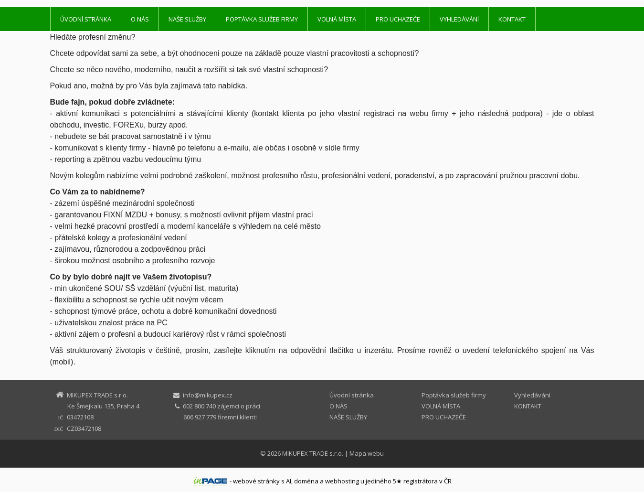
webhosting (342, 481)
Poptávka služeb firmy (262, 19)
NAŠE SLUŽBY (187, 19)
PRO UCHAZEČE (398, 19)
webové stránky (256, 481)
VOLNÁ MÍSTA (336, 19)
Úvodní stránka (85, 19)
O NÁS (140, 19)
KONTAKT (512, 19)
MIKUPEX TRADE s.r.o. (312, 453)
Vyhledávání (459, 19)
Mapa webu (366, 453)
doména (306, 481)
